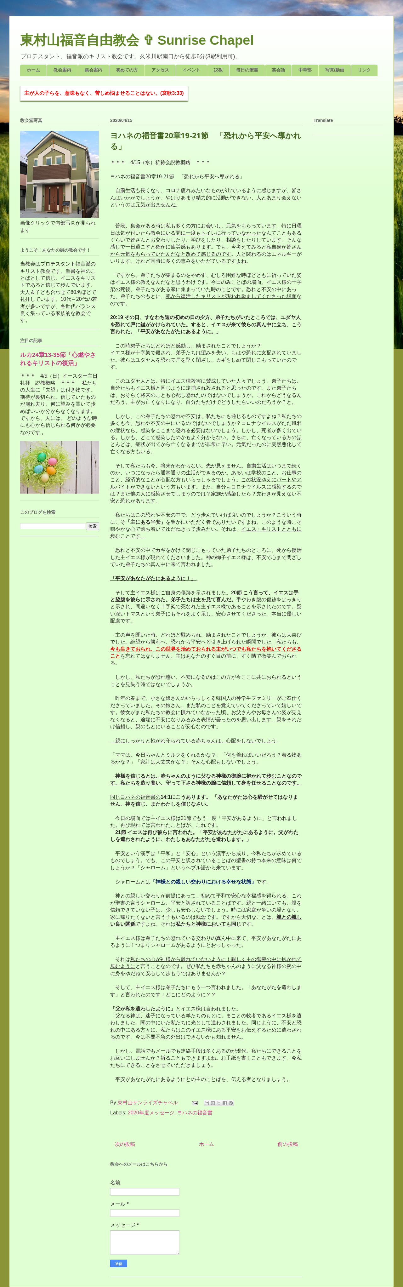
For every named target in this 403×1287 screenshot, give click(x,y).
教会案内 (62, 69)
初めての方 (127, 69)
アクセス (160, 69)
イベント (191, 69)
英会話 (278, 69)
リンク (364, 69)
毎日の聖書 (247, 69)
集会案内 (93, 69)
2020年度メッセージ (151, 1112)
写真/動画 (334, 69)
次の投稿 (125, 1144)
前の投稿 (288, 1144)
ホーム (33, 69)
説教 (218, 69)
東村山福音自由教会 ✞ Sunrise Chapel (137, 40)
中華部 (305, 69)
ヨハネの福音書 (195, 1112)
